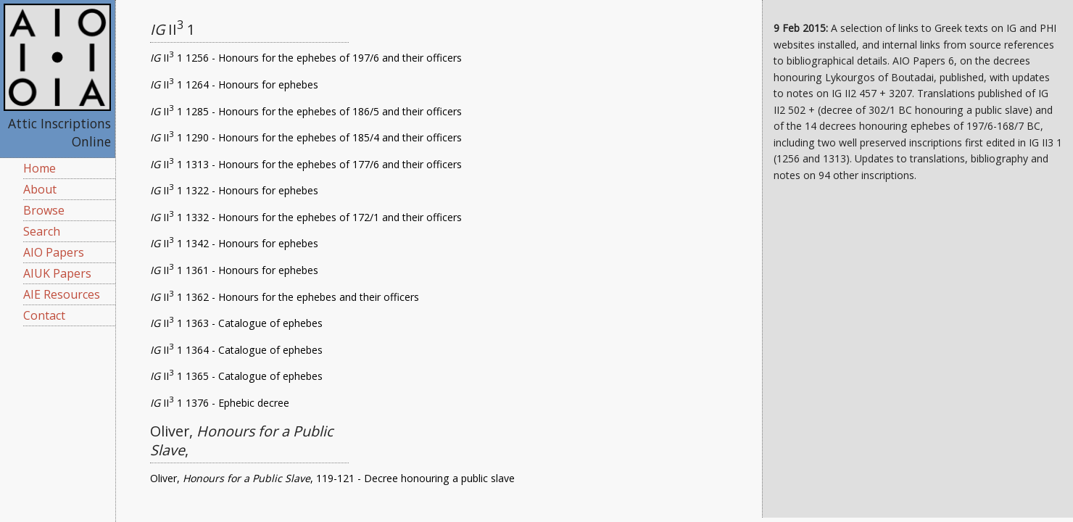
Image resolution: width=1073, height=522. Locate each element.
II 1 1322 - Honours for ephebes (234, 190)
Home (39, 168)
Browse (44, 210)
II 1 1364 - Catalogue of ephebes (236, 350)
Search (41, 231)
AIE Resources (61, 294)
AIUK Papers (57, 273)
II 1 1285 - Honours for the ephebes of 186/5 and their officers (306, 111)
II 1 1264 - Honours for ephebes (234, 84)
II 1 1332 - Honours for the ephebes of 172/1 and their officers (306, 217)
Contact (44, 315)
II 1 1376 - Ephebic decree (219, 403)
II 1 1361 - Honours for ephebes (234, 270)
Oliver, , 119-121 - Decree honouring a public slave (332, 478)
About (40, 189)
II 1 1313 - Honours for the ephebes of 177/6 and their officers (306, 164)
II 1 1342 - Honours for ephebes (234, 243)
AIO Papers (53, 252)
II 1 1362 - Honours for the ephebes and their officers (284, 297)
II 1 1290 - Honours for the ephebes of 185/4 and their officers (306, 137)
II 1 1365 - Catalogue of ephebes (236, 376)
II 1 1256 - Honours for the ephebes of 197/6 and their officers (306, 58)
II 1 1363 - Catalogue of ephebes (236, 323)
